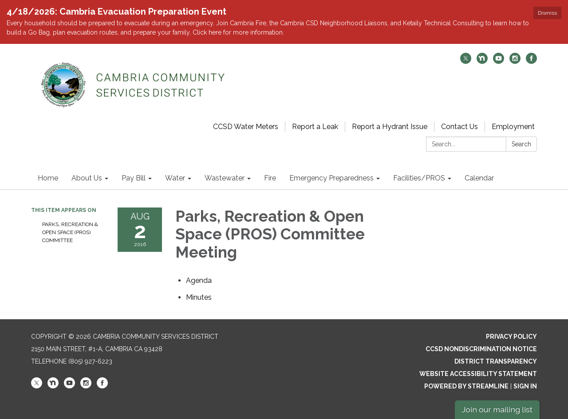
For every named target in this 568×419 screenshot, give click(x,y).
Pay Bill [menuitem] (134, 178)
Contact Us (459, 126)
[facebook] (531, 61)
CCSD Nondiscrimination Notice (481, 348)
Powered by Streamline (466, 386)
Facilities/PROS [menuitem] (419, 178)
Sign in (525, 386)
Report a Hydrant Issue (389, 126)
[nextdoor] (482, 61)
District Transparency (495, 361)
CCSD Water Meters (245, 126)
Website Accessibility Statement (478, 373)
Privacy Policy (511, 336)
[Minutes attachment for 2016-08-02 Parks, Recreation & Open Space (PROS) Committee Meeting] (199, 297)
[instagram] (515, 61)
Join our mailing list (497, 409)
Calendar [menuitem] (479, 178)
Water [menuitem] (175, 178)
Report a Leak (315, 126)
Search (521, 144)
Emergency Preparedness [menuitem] (331, 178)
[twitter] (465, 61)
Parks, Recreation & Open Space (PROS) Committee (70, 232)
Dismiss (547, 13)
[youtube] (498, 61)
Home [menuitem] (48, 178)
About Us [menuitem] (86, 178)
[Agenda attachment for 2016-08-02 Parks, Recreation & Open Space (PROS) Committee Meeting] (199, 280)
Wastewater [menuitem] (225, 178)
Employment (513, 126)
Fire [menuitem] (270, 178)
